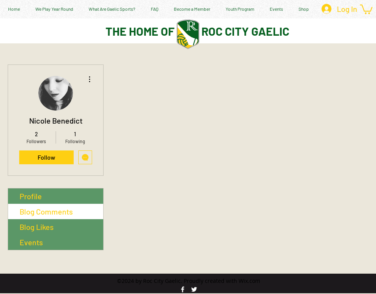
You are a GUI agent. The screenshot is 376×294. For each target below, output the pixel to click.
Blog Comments (46, 211)
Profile (31, 196)
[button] (366, 8)
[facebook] (182, 289)
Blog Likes (37, 226)
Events (31, 242)
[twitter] (194, 289)
